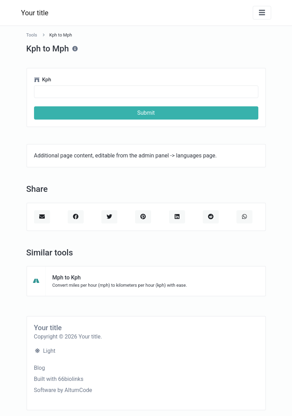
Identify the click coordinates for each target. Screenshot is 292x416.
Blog (39, 368)
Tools (31, 35)
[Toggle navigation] (262, 12)
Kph (42, 79)
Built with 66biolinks (59, 379)
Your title (35, 13)
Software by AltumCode (63, 390)
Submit (146, 112)
